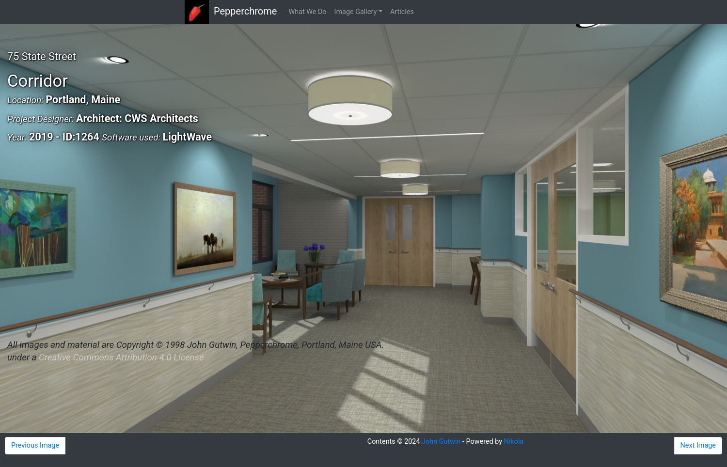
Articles (402, 12)
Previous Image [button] (35, 445)
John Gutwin (441, 441)
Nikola (514, 441)
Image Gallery (355, 12)
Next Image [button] (698, 445)
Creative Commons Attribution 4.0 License (121, 357)
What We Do (307, 12)
